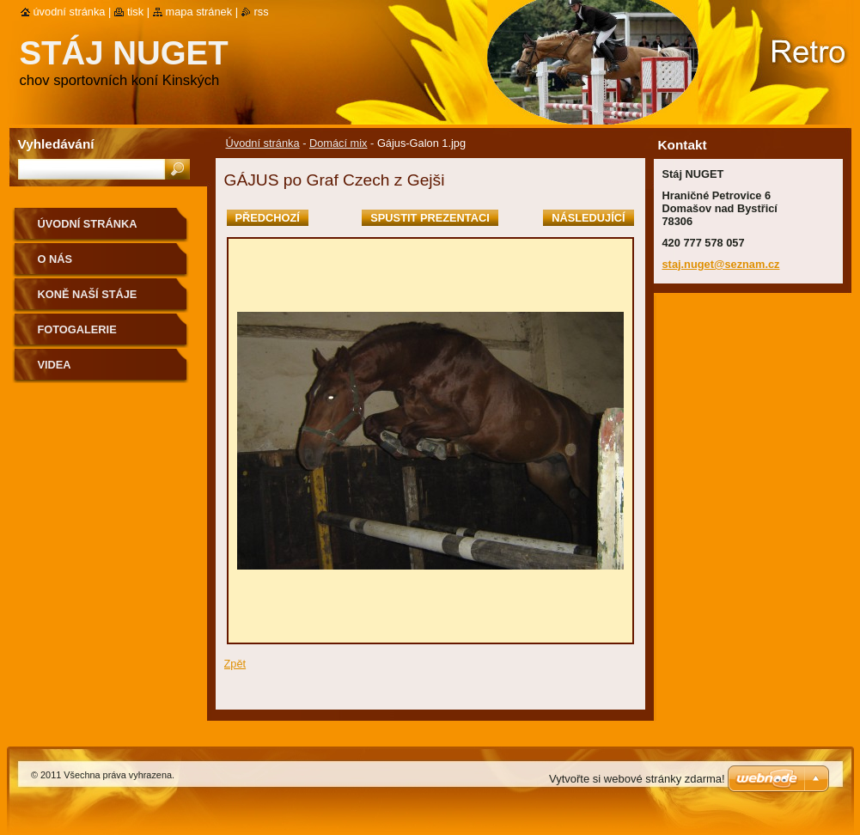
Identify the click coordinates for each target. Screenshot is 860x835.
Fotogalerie (77, 329)
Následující (588, 217)
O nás (55, 259)
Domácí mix (338, 143)
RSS (261, 11)
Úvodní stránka (263, 143)
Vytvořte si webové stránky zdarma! (637, 778)
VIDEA (54, 364)
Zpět (235, 663)
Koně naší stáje (87, 294)
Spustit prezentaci (429, 217)
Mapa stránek (199, 11)
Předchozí (267, 217)
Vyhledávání (56, 144)
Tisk (135, 11)
